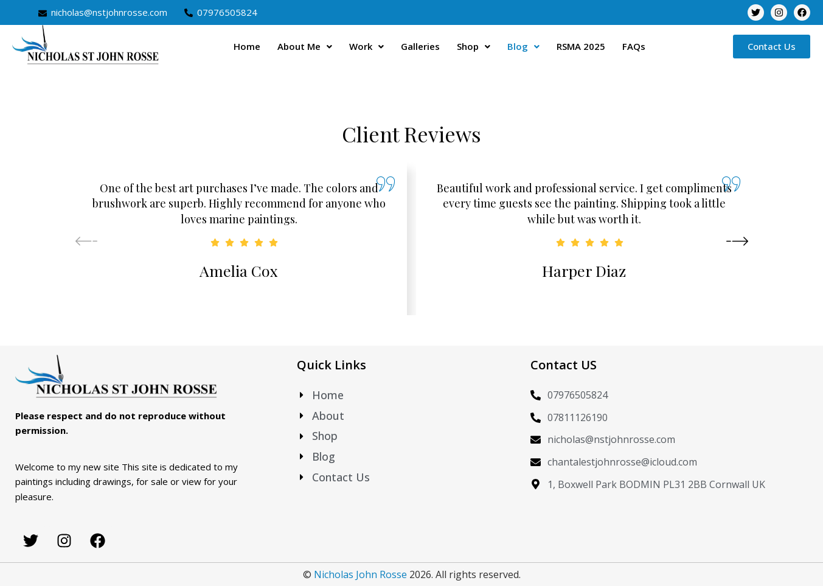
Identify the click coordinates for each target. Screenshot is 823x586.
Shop (473, 46)
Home (247, 46)
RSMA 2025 (581, 46)
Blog (523, 46)
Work (366, 46)
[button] (305, 46)
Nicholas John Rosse (360, 574)
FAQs (633, 46)
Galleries (420, 46)
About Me (304, 46)
